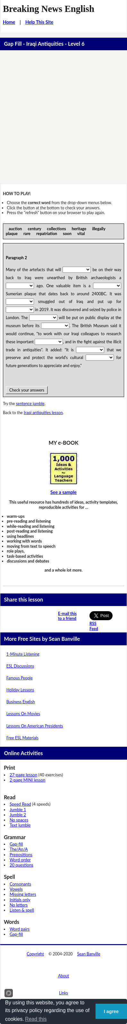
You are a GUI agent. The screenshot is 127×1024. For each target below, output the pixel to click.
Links (63, 993)
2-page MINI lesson (27, 779)
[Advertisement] (63, 117)
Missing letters (23, 894)
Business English (20, 701)
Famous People (19, 678)
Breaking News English (48, 9)
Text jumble (20, 825)
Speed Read (20, 804)
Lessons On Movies (23, 713)
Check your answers (26, 390)
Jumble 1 (18, 809)
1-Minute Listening (22, 654)
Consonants (20, 884)
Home (9, 22)
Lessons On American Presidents (34, 726)
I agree (111, 1011)
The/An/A (19, 849)
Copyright (35, 954)
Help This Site (39, 22)
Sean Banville (88, 954)
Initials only (20, 899)
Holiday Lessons (20, 689)
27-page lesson (23, 774)
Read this (36, 1019)
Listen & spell (22, 910)
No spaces (19, 819)
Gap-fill (16, 844)
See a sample (63, 492)
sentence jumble (30, 403)
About (63, 975)
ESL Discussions (20, 666)
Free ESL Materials (22, 737)
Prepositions (21, 854)
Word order (20, 859)
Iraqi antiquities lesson (43, 412)
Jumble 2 (18, 814)
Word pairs (20, 929)
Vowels (16, 889)
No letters (19, 904)
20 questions (21, 865)
